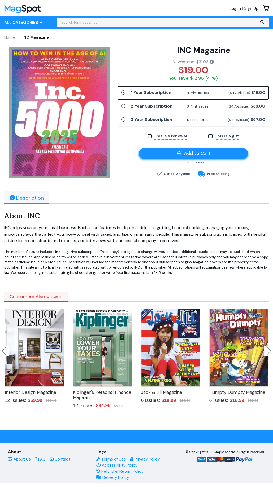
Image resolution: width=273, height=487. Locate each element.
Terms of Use (111, 459)
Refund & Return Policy (120, 471)
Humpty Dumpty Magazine (237, 392)
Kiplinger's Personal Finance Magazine (102, 394)
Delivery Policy (112, 477)
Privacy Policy (145, 459)
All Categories (23, 22)
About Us (19, 459)
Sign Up (251, 8)
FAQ (40, 459)
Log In (235, 8)
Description (27, 197)
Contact (60, 459)
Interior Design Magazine (30, 392)
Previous (4, 351)
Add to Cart (193, 153)
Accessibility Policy (116, 465)
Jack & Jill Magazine (161, 392)
